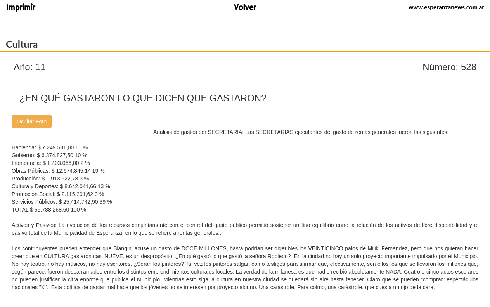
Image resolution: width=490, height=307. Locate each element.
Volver (245, 8)
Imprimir (20, 8)
